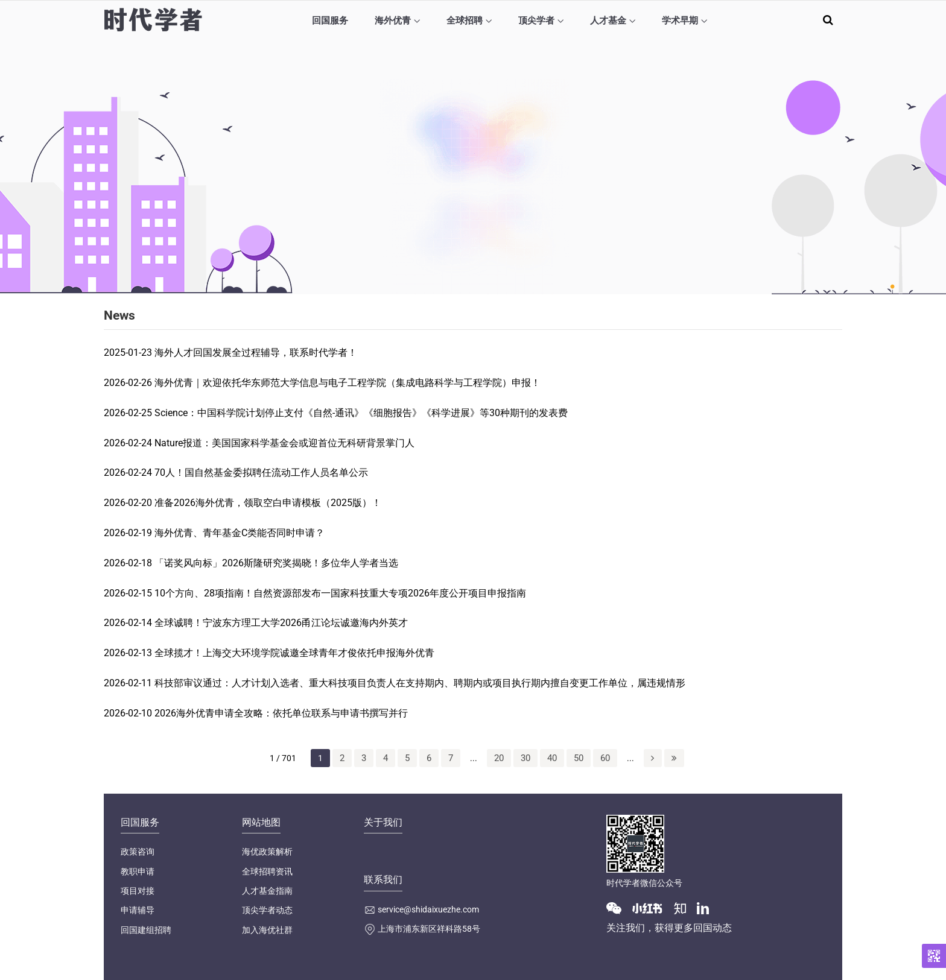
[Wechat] (618, 907)
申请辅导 (137, 910)
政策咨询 (137, 851)
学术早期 (680, 20)
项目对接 (137, 891)
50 (578, 758)
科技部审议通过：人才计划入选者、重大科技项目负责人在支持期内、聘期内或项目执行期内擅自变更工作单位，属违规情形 (419, 683)
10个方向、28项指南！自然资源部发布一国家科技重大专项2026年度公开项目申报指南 (340, 593)
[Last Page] (674, 758)
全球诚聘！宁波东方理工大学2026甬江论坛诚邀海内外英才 (281, 622)
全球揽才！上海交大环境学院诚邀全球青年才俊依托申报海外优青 (294, 653)
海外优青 (393, 20)
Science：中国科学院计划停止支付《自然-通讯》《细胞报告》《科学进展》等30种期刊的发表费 (361, 413)
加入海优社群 (267, 930)
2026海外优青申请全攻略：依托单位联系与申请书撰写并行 (281, 713)
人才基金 (608, 20)
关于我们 (383, 822)
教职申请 (137, 871)
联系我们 (383, 879)
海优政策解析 (267, 851)
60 (605, 758)
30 (525, 758)
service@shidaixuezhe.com (428, 909)
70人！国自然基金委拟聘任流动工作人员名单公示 (261, 472)
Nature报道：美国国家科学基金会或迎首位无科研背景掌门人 (284, 443)
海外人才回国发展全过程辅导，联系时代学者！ (255, 352)
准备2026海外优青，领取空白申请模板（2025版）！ (267, 502)
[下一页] (653, 758)
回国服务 (330, 20)
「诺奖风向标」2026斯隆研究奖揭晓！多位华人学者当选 (276, 563)
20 (499, 758)
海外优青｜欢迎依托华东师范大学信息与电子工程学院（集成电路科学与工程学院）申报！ (347, 382)
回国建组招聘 (146, 930)
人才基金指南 (267, 891)
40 (552, 758)
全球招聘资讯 (267, 871)
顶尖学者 (536, 20)
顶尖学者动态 (267, 910)
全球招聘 (464, 20)
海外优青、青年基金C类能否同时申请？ (239, 533)
